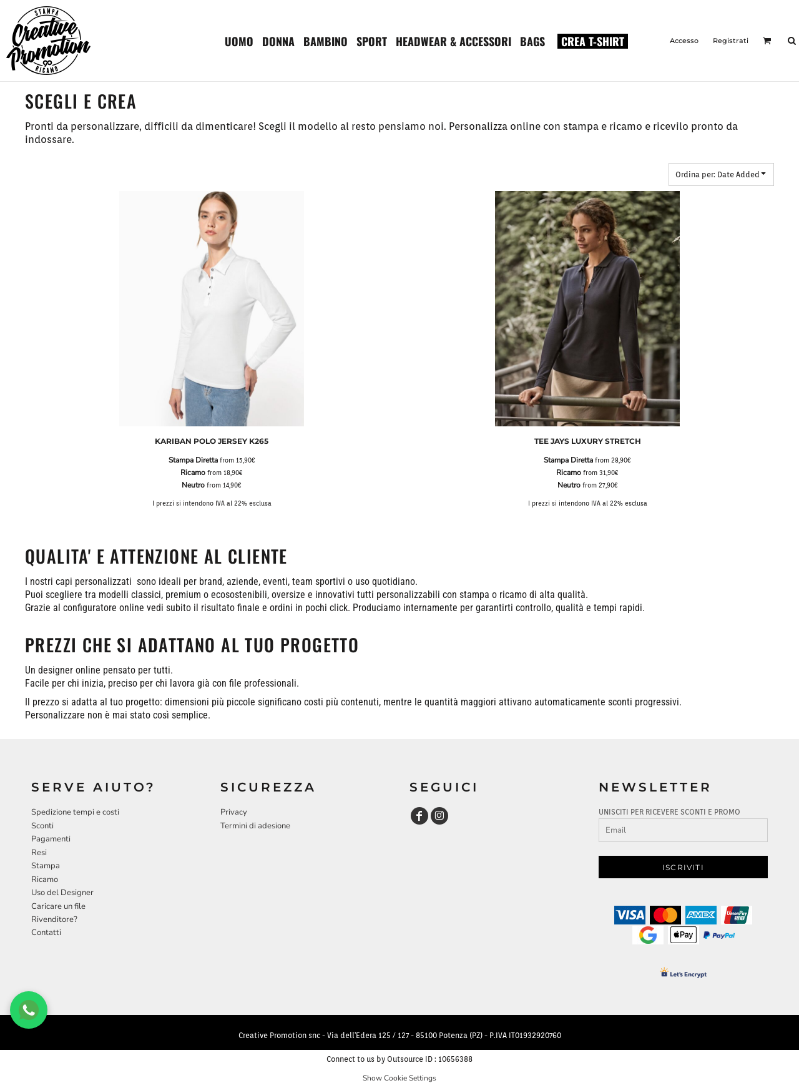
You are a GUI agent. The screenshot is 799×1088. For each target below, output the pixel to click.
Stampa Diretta (193, 460)
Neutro (193, 485)
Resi (39, 852)
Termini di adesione (255, 825)
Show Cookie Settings (399, 1078)
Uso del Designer (62, 892)
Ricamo (192, 473)
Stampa (45, 865)
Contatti (46, 932)
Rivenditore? (54, 919)
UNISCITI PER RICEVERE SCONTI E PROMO (669, 811)
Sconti (42, 825)
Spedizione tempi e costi (75, 812)
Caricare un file (58, 906)
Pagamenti (51, 839)
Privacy (233, 812)
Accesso (684, 40)
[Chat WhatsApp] (28, 1010)
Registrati (730, 40)
